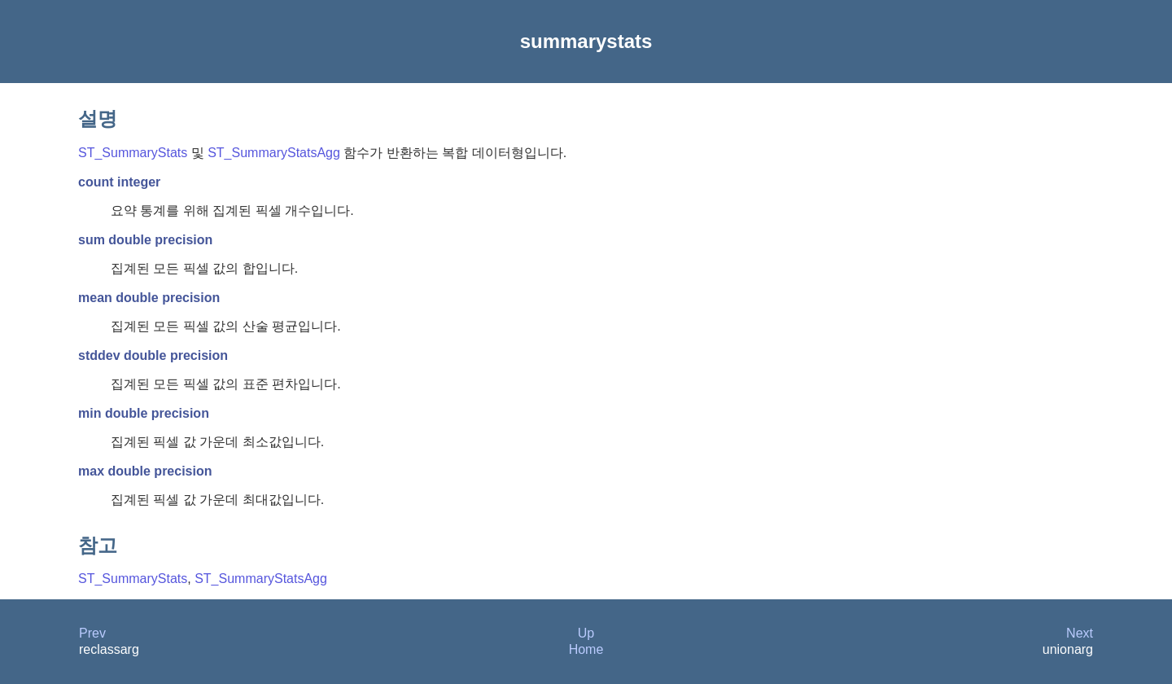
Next (1079, 633)
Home (586, 649)
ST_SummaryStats (132, 153)
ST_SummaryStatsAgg (274, 153)
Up (586, 633)
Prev (92, 633)
